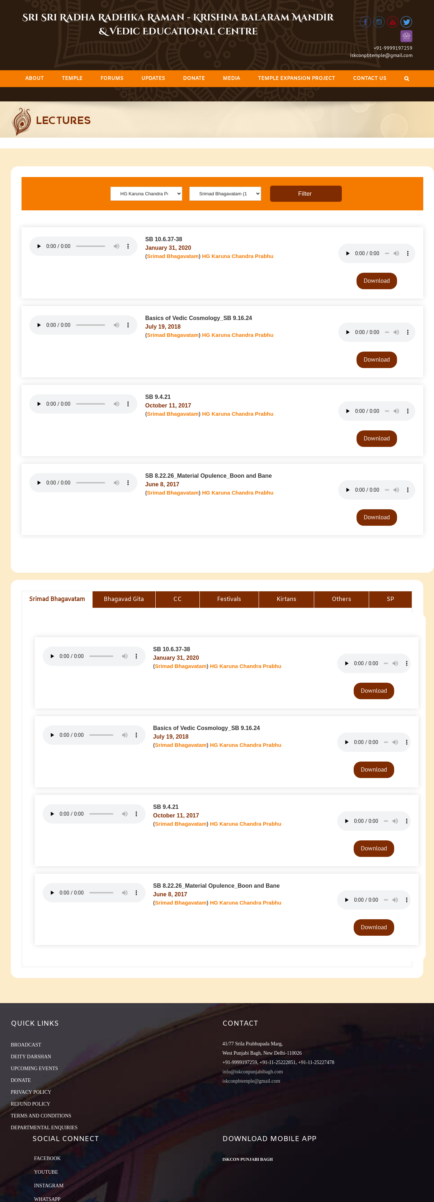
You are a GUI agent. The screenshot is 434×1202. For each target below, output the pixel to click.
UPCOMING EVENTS (34, 1068)
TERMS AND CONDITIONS (41, 1115)
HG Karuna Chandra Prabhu (237, 256)
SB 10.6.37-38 (163, 239)
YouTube (46, 1172)
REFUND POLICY (30, 1104)
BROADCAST (26, 1045)
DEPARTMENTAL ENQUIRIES (44, 1127)
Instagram (48, 1185)
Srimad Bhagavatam (173, 256)
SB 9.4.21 (158, 397)
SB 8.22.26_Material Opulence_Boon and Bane (208, 476)
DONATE (21, 1080)
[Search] (406, 78)
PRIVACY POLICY (31, 1092)
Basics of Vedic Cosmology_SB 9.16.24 (198, 318)
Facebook (47, 1158)
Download (377, 281)
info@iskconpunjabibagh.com (252, 1071)
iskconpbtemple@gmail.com (381, 55)
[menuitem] (34, 78)
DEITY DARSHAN (31, 1056)
